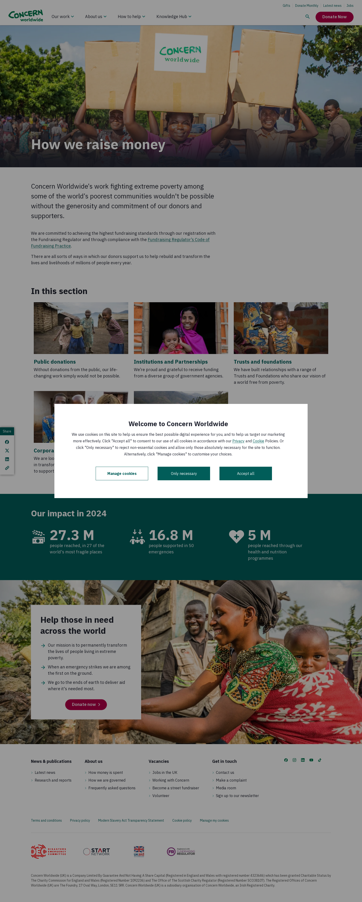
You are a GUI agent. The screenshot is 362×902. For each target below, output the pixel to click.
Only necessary (184, 473)
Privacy (238, 441)
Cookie (258, 441)
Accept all (245, 473)
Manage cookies (122, 473)
